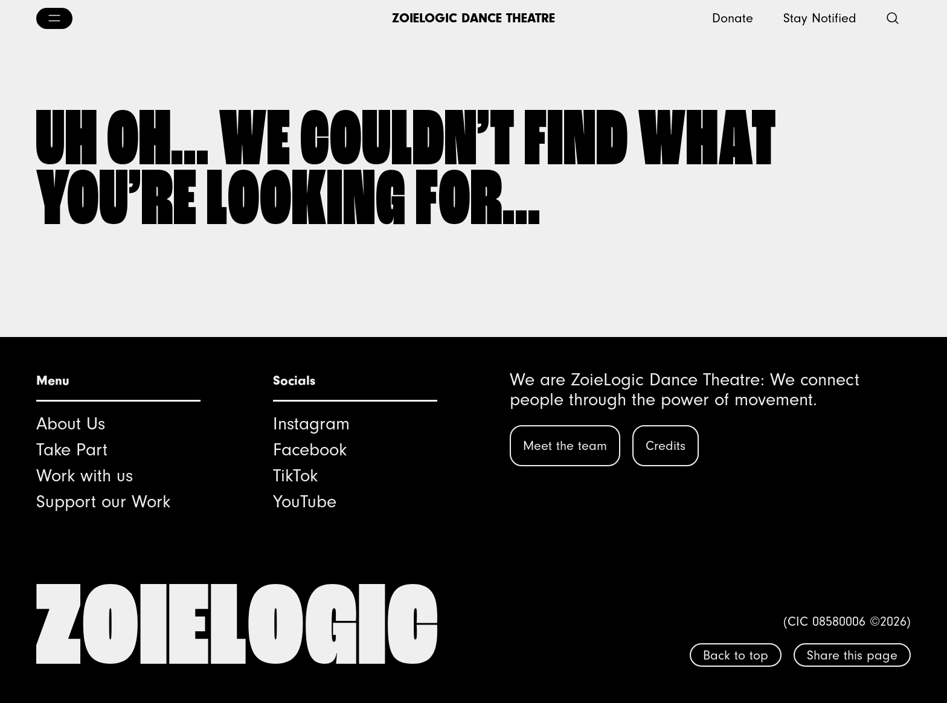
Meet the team (565, 446)
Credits (665, 446)
